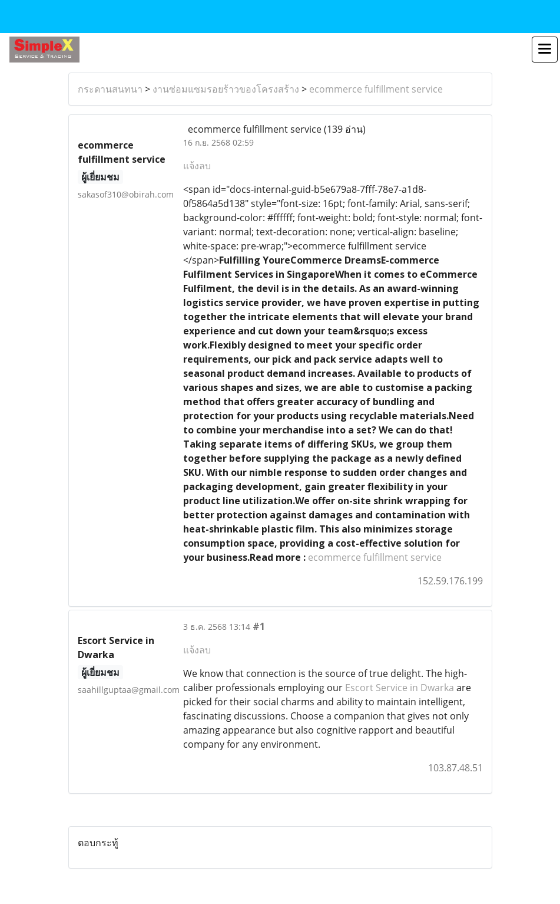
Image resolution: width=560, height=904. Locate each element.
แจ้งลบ (197, 165)
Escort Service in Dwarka (399, 687)
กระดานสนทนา (110, 89)
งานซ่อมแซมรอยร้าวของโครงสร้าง (226, 89)
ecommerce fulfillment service (376, 89)
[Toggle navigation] (545, 50)
